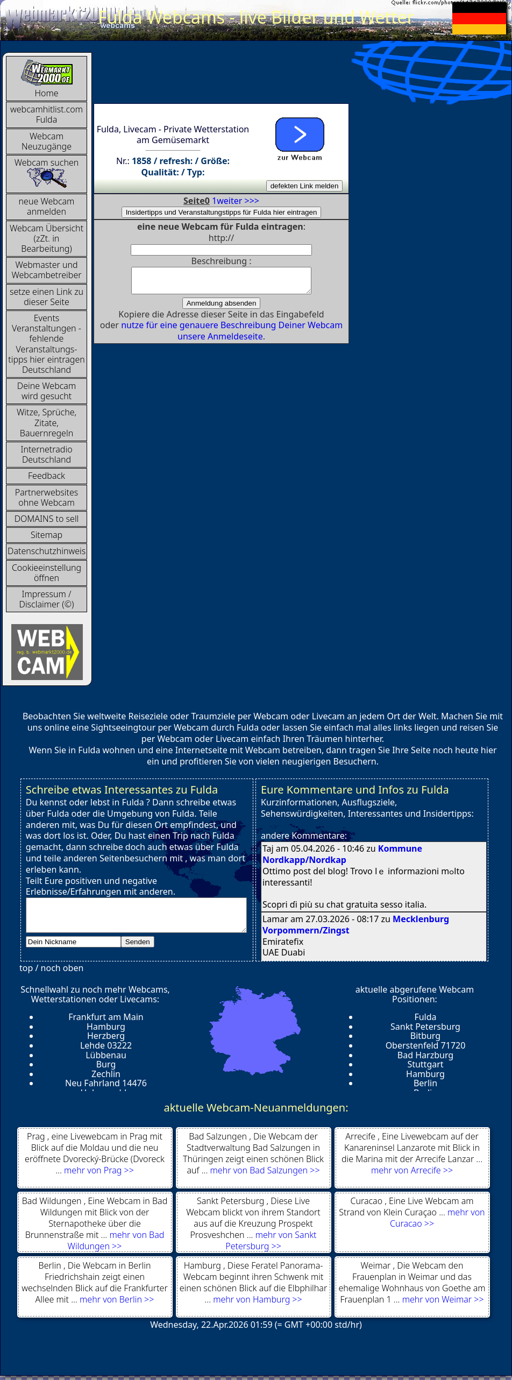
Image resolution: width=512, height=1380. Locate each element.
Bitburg (425, 1036)
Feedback (46, 476)
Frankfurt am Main (106, 1017)
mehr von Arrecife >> (412, 1170)
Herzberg (106, 1036)
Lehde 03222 (106, 1045)
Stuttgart (425, 1064)
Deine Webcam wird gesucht (46, 391)
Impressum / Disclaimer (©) (46, 599)
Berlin (425, 1083)
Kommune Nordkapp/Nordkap (342, 854)
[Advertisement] (289, 76)
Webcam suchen (47, 172)
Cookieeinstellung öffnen (46, 573)
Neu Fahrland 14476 (106, 1083)
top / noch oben (51, 968)
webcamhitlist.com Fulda (46, 114)
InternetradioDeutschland (46, 454)
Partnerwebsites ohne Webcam (47, 497)
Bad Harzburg (425, 1055)
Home (47, 79)
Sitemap (46, 535)
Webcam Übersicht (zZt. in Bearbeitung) (46, 238)
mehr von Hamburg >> (257, 1299)
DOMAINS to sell (47, 519)
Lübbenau (106, 1055)
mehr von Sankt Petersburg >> (270, 1240)
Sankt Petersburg (425, 1026)
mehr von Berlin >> (117, 1299)
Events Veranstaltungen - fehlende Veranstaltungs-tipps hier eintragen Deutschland (46, 344)
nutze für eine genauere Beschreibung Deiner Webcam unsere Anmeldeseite (232, 335)
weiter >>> (238, 201)
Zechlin (105, 1074)
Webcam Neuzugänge (47, 141)
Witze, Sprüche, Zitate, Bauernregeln (46, 422)
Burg (106, 1064)
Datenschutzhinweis (47, 551)
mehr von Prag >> (99, 1170)
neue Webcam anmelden (47, 206)
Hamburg (106, 1026)
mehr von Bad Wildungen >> (116, 1240)
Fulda (425, 1017)
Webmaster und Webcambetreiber (46, 270)
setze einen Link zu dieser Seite (46, 297)
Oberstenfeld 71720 (426, 1045)
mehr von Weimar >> (443, 1299)
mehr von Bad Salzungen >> (265, 1170)
